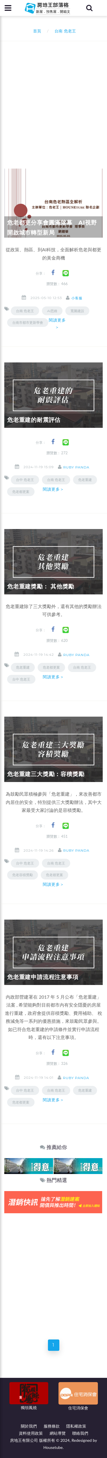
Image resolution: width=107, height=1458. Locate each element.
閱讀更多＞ (57, 324)
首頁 (36, 30)
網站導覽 (58, 1433)
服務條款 (52, 1426)
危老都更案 (20, 492)
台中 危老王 (25, 480)
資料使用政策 (31, 1433)
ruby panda (76, 467)
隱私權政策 (76, 1426)
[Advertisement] (53, 97)
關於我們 (29, 1426)
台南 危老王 (25, 311)
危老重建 (85, 480)
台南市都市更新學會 (27, 322)
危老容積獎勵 (22, 875)
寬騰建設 (77, 311)
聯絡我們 (80, 1433)
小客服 (76, 298)
